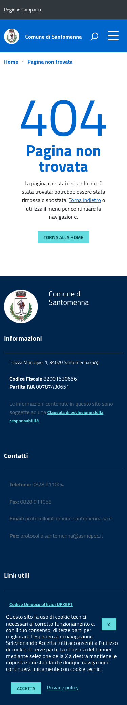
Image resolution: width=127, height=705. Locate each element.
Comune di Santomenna (53, 36)
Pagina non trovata (50, 61)
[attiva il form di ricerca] (94, 36)
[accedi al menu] (113, 35)
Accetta (26, 688)
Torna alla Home (64, 237)
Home (11, 61)
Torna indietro (85, 200)
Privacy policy (63, 688)
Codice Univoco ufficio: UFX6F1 (41, 604)
